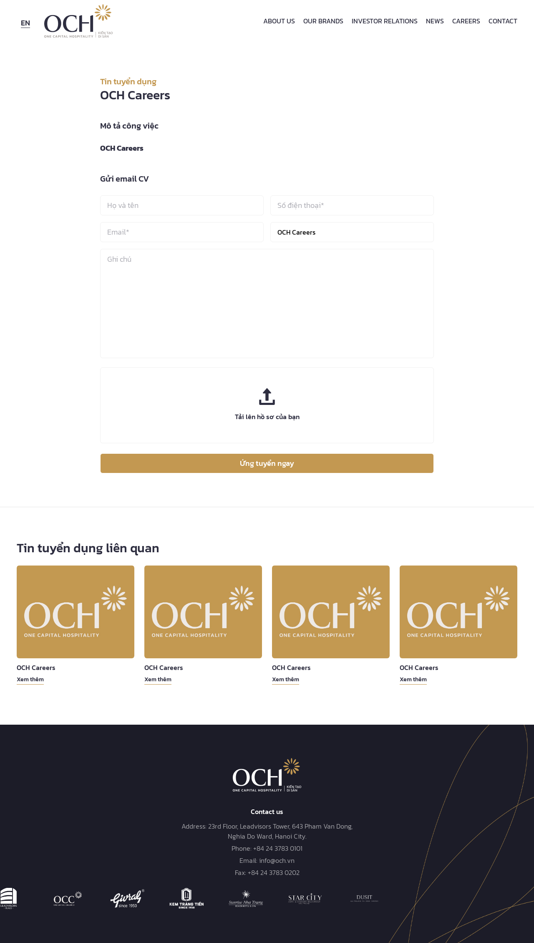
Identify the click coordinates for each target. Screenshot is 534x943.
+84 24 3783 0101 (277, 848)
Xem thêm (30, 679)
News (435, 21)
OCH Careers (36, 667)
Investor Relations (385, 21)
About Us (279, 21)
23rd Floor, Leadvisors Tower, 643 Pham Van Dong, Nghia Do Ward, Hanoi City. (280, 831)
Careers (466, 21)
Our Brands (323, 21)
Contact (503, 21)
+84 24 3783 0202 (274, 872)
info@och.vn (277, 860)
